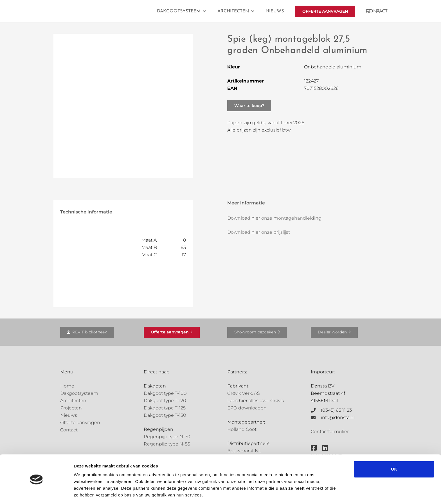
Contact (69, 430)
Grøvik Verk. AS (243, 393)
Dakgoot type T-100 (165, 393)
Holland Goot (241, 429)
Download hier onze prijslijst (258, 232)
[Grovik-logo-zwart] (117, 11)
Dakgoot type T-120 (165, 400)
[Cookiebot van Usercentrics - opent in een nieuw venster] (36, 488)
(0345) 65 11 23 (336, 410)
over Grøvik (272, 400)
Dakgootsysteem (79, 393)
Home (67, 386)
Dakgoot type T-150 (165, 415)
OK (394, 446)
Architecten (73, 400)
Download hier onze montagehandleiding (274, 218)
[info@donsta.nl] (316, 417)
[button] (203, 11)
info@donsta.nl (338, 417)
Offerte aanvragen (80, 422)
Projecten (71, 408)
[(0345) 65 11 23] (316, 410)
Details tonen (87, 487)
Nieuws (68, 415)
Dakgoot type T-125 (165, 408)
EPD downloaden (247, 408)
